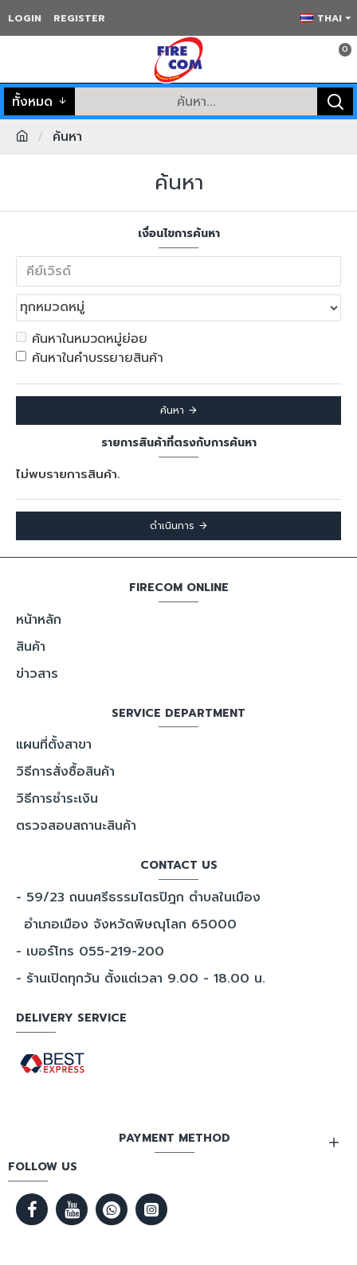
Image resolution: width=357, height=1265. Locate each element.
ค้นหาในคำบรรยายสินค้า (89, 358)
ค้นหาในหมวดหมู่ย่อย (81, 338)
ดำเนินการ (172, 526)
